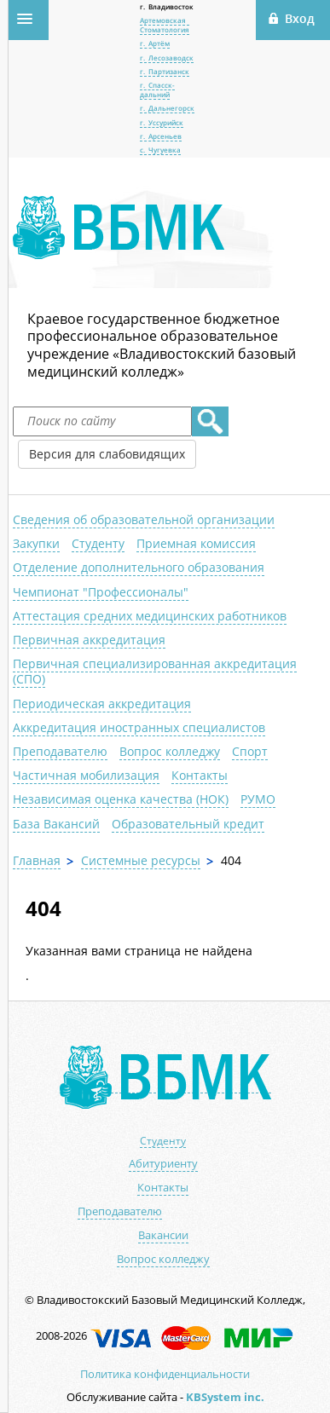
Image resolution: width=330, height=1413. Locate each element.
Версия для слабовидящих (107, 454)
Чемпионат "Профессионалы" (100, 592)
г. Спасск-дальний (157, 89)
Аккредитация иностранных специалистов (139, 727)
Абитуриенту (163, 1163)
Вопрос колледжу (169, 751)
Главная (37, 860)
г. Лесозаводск (167, 57)
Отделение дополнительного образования (138, 567)
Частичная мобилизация (86, 775)
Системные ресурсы (140, 860)
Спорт (250, 751)
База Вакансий (56, 824)
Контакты (199, 775)
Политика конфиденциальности (165, 1373)
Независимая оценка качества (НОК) (121, 799)
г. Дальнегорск (167, 107)
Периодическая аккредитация (102, 703)
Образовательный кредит (188, 824)
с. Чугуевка (160, 149)
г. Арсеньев (161, 136)
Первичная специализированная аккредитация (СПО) (155, 671)
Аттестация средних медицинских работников (150, 616)
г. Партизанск (164, 71)
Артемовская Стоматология (164, 24)
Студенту (98, 543)
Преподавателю (60, 751)
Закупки (36, 543)
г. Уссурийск (161, 122)
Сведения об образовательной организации (144, 519)
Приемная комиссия (196, 543)
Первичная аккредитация (89, 640)
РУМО (257, 799)
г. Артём (155, 43)
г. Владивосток (167, 6)
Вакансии (163, 1235)
